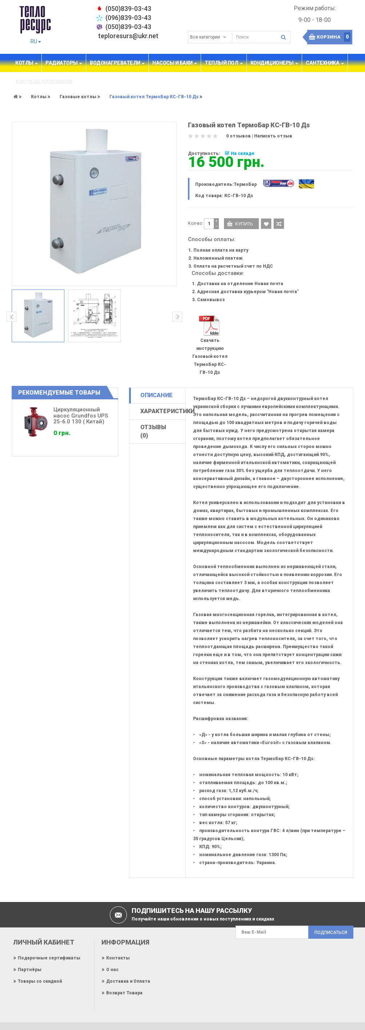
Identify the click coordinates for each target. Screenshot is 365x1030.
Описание (156, 395)
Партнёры (29, 969)
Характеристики (162, 411)
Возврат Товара (124, 992)
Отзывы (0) (153, 431)
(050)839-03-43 (128, 27)
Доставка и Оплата (128, 981)
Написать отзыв (273, 136)
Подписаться (330, 932)
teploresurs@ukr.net (128, 36)
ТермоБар (245, 184)
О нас (112, 969)
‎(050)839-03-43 (128, 8)
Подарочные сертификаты (49, 958)
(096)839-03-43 (128, 17)
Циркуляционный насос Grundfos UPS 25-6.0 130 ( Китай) (80, 415)
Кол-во (195, 223)
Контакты (118, 958)
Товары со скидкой (40, 981)
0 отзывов (238, 136)
